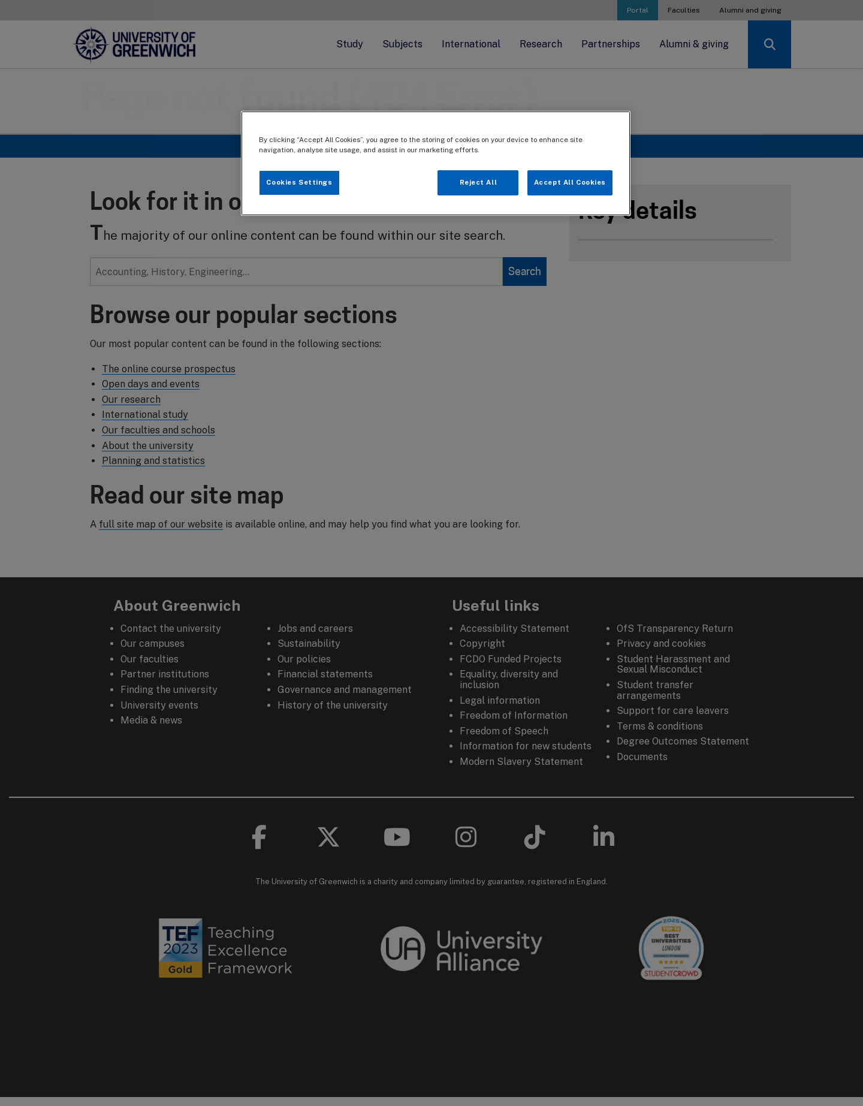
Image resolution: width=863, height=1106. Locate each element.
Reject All (478, 182)
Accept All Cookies (570, 182)
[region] (435, 163)
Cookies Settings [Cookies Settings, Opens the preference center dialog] (299, 182)
